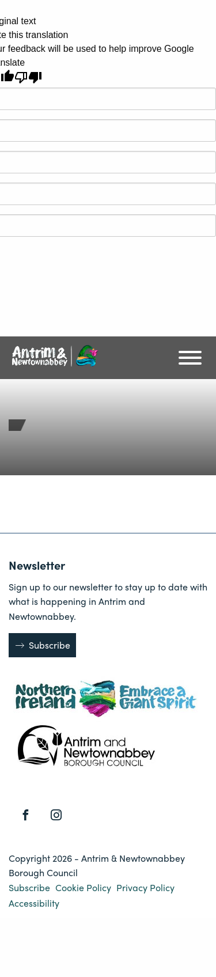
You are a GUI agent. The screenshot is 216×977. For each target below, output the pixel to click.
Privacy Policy (145, 887)
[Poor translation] (28, 77)
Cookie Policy (84, 887)
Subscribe (49, 645)
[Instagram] (56, 815)
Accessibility (34, 903)
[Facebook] (25, 815)
